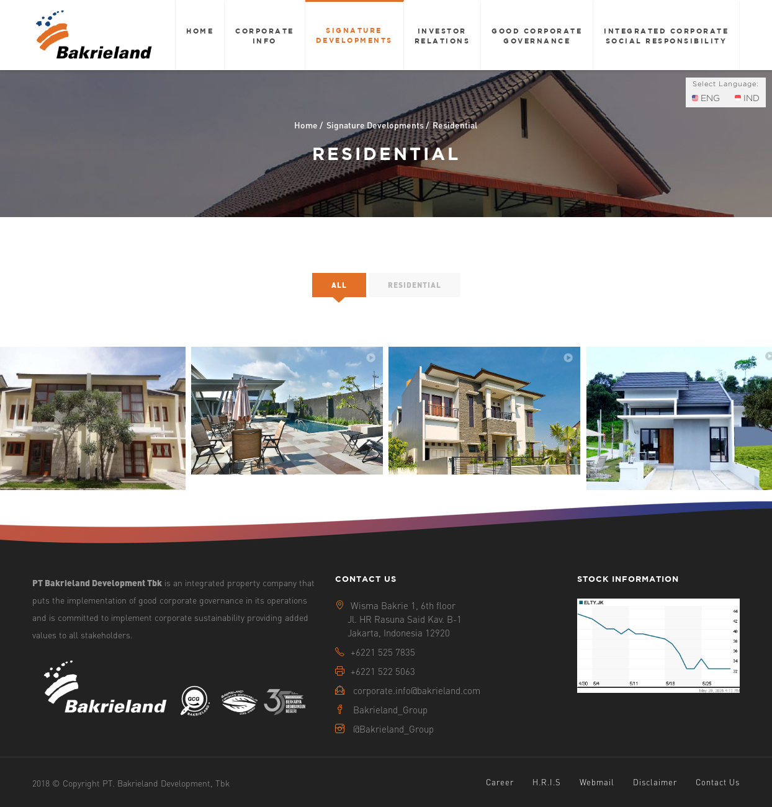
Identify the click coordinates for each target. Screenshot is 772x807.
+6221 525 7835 (383, 652)
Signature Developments (354, 35)
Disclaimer (655, 782)
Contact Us (718, 782)
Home (199, 31)
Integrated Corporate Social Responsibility (666, 36)
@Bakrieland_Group (393, 729)
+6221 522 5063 (383, 671)
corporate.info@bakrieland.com (416, 690)
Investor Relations (442, 36)
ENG (706, 98)
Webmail (597, 782)
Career (500, 782)
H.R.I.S (546, 782)
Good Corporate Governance (536, 36)
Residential (414, 285)
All (339, 285)
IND (747, 98)
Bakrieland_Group (390, 709)
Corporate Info (264, 36)
